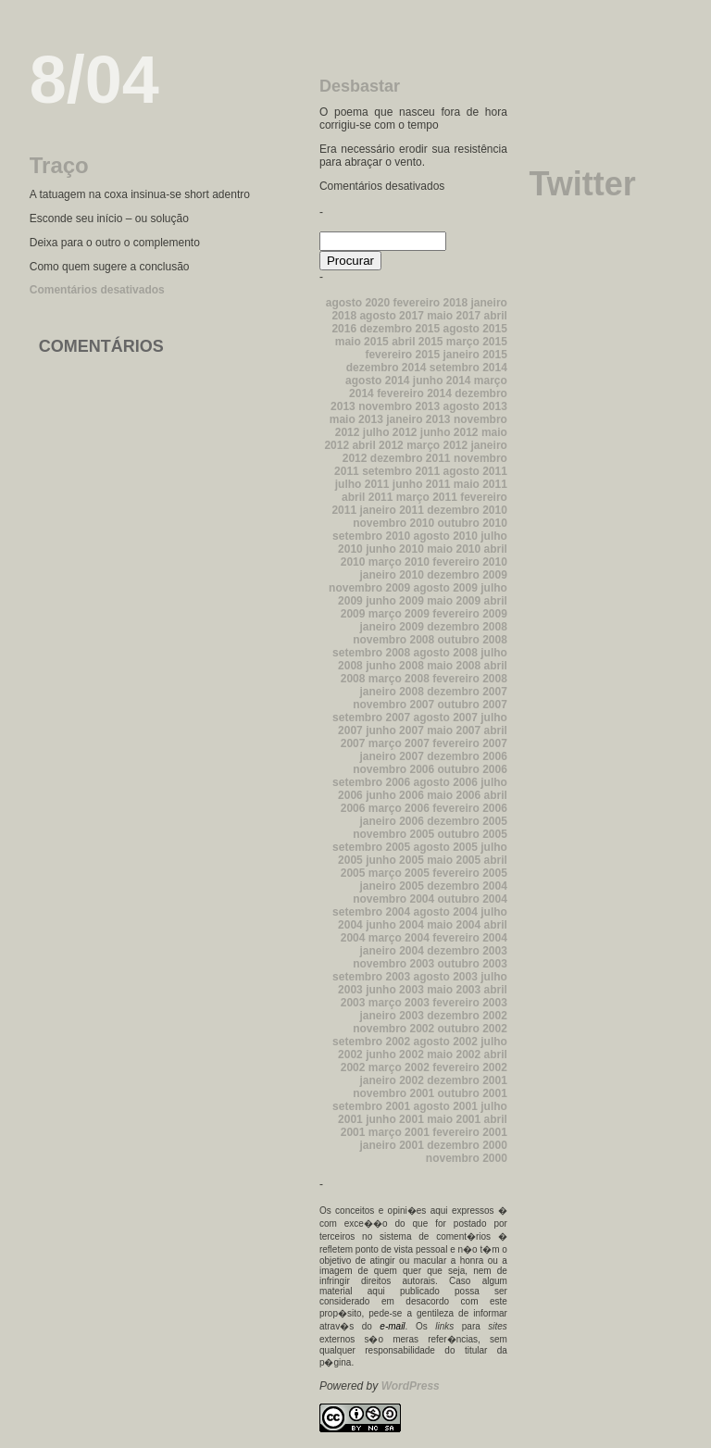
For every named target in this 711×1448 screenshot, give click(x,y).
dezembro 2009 (467, 574)
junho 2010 (395, 549)
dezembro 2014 (386, 367)
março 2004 (399, 937)
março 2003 (399, 1002)
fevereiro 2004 (469, 937)
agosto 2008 (446, 652)
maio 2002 (453, 1054)
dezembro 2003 (467, 950)
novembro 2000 (466, 1158)
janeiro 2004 (391, 950)
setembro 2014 (468, 367)
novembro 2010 (393, 523)
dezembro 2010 (467, 510)
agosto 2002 (446, 1041)
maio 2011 (480, 484)
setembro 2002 (371, 1041)
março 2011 (426, 497)
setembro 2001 (371, 1106)
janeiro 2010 (391, 574)
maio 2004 (453, 924)
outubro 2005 (472, 834)
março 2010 (399, 561)
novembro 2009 (369, 587)
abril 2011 (367, 497)
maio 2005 (453, 860)
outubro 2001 (472, 1093)
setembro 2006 (371, 782)
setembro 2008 (371, 652)
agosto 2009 (446, 587)
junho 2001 (395, 1119)
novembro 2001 (393, 1093)
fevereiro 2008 (469, 678)
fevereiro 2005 (469, 873)
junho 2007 (395, 730)
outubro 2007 (472, 704)
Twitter (582, 184)
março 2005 (399, 873)
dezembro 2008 (467, 626)
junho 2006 (395, 795)
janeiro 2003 (391, 1015)
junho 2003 (395, 989)
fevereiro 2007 (469, 743)
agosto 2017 (391, 315)
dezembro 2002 (467, 1015)
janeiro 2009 (391, 626)
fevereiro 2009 (469, 613)
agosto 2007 (446, 717)
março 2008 (399, 678)
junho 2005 (395, 860)
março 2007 (399, 743)
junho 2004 (395, 924)
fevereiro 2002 (469, 1067)
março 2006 (399, 808)
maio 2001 (453, 1119)
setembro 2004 (371, 911)
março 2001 (399, 1132)
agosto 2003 (446, 976)
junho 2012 (449, 432)
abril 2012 (377, 445)
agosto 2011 (475, 471)
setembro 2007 (371, 717)
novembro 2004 (393, 899)
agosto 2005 (446, 847)
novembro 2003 (393, 963)
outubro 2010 (472, 523)
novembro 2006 (393, 769)
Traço (59, 165)
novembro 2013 (399, 406)
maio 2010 (453, 549)
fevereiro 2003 (469, 1002)
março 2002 (399, 1067)
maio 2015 (362, 341)
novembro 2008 (393, 639)
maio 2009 (453, 600)
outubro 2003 (472, 963)
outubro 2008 (472, 639)
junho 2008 (395, 665)
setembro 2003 (371, 976)
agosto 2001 (446, 1106)
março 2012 (437, 445)
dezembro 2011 (410, 458)
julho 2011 (362, 484)
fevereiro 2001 (469, 1132)
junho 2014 (442, 380)
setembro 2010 (371, 536)
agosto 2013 (475, 406)
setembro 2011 (401, 471)
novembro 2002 (393, 1028)
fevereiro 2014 (414, 393)
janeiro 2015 (475, 354)
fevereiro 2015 (402, 354)
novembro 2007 (393, 704)
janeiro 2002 (391, 1080)
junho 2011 (422, 484)
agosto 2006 (446, 782)
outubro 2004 (472, 899)
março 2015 (476, 341)
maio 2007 (453, 730)
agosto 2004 (446, 911)
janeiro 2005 (391, 886)
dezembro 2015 (399, 328)
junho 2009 (395, 600)
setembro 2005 (371, 847)
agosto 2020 (358, 302)
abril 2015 (417, 341)
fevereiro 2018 (430, 302)
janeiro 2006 (391, 821)
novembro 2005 (393, 834)
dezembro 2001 (467, 1080)
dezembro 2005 (467, 821)
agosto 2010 (446, 536)
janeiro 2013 (418, 419)
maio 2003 (453, 989)
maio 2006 (453, 795)
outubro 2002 (472, 1028)
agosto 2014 (377, 380)
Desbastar (359, 86)
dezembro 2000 (467, 1145)
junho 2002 (395, 1054)
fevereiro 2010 (469, 561)
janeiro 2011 (391, 510)
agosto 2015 (475, 328)
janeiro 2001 (391, 1145)
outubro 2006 (472, 769)
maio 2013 (356, 419)
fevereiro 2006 (469, 808)
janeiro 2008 (391, 691)
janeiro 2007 (391, 756)
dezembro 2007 (467, 691)
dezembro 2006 (467, 756)
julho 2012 (390, 432)
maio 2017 (453, 315)
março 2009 (399, 613)
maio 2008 (453, 665)
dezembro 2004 (467, 886)
